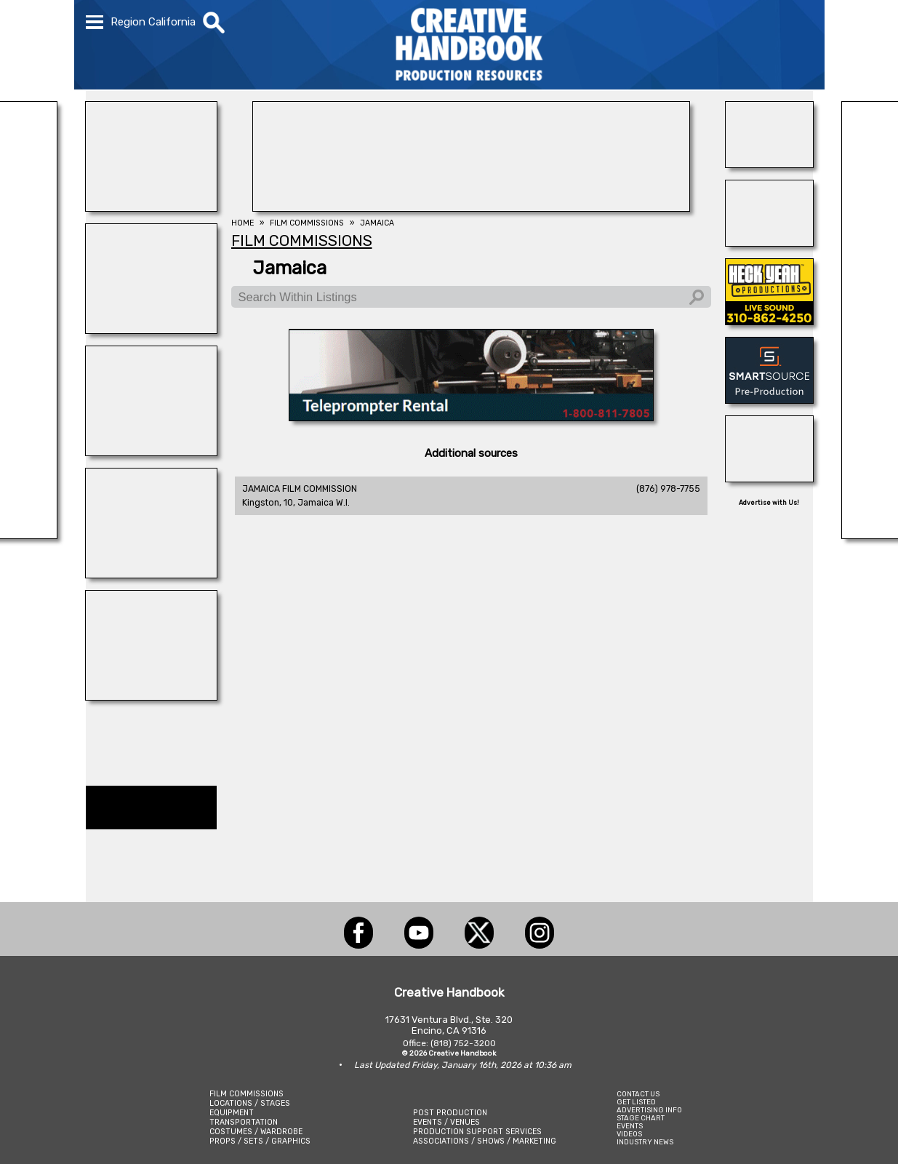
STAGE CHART (641, 1118)
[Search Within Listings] (471, 297)
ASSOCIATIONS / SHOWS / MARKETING (484, 1141)
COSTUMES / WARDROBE (255, 1131)
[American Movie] (471, 416)
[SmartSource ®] (769, 399)
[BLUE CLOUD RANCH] (151, 207)
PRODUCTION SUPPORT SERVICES (477, 1131)
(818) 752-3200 (463, 1043)
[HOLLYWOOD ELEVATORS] (769, 242)
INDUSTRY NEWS (645, 1142)
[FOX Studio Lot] (471, 207)
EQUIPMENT (231, 1112)
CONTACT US (638, 1094)
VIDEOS (629, 1134)
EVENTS (630, 1126)
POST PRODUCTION (450, 1112)
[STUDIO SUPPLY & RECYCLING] (151, 329)
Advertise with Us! (769, 502)
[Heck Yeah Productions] (769, 320)
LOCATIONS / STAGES (249, 1103)
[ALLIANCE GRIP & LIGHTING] (151, 574)
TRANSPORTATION (243, 1122)
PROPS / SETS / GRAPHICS (259, 1141)
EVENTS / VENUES (446, 1122)
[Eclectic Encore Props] (769, 478)
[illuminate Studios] (151, 451)
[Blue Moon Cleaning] (769, 163)
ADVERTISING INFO (649, 1110)
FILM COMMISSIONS (246, 1094)
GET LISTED (636, 1102)
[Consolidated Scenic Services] (151, 696)
